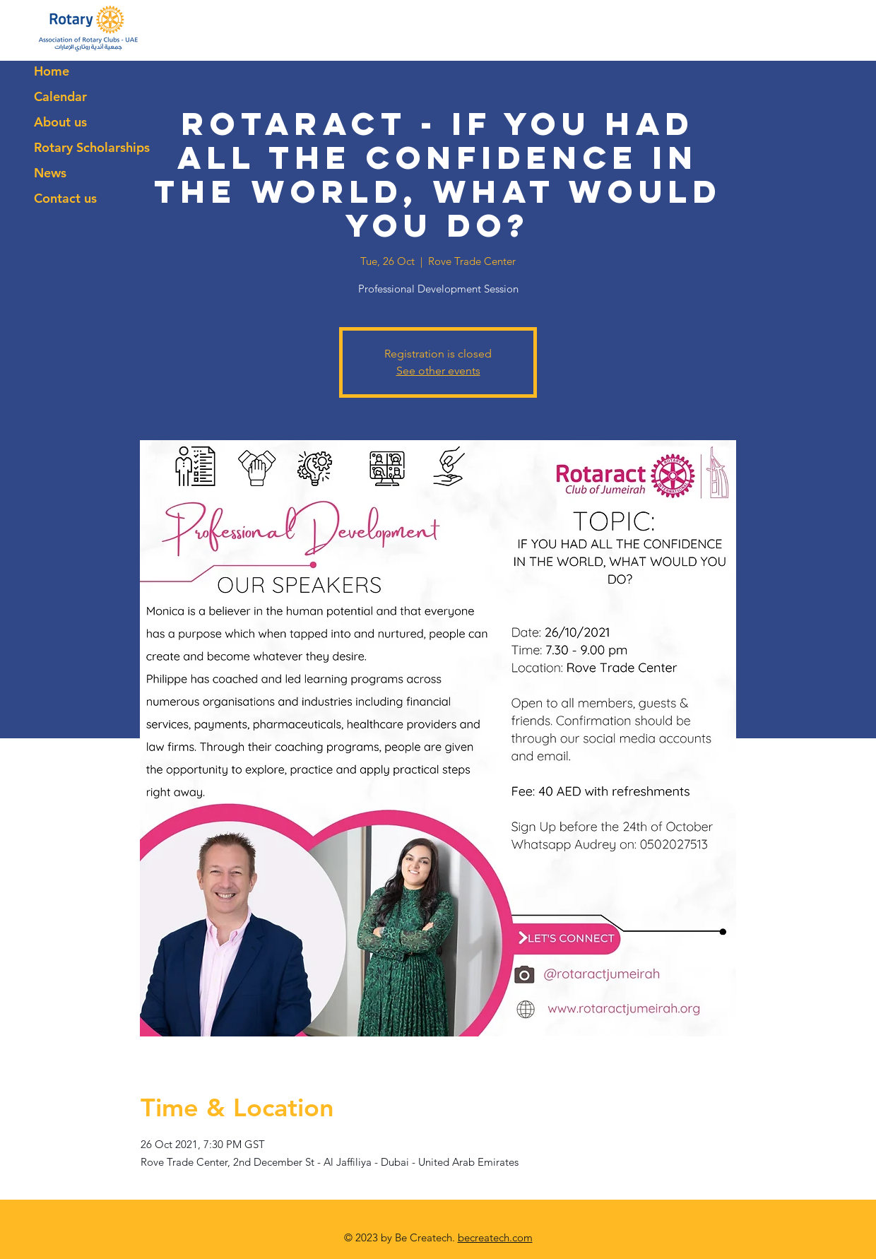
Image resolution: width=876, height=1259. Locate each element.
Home (51, 71)
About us (60, 122)
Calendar (60, 96)
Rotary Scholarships (92, 147)
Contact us (65, 198)
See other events (438, 370)
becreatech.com (495, 1237)
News (50, 173)
